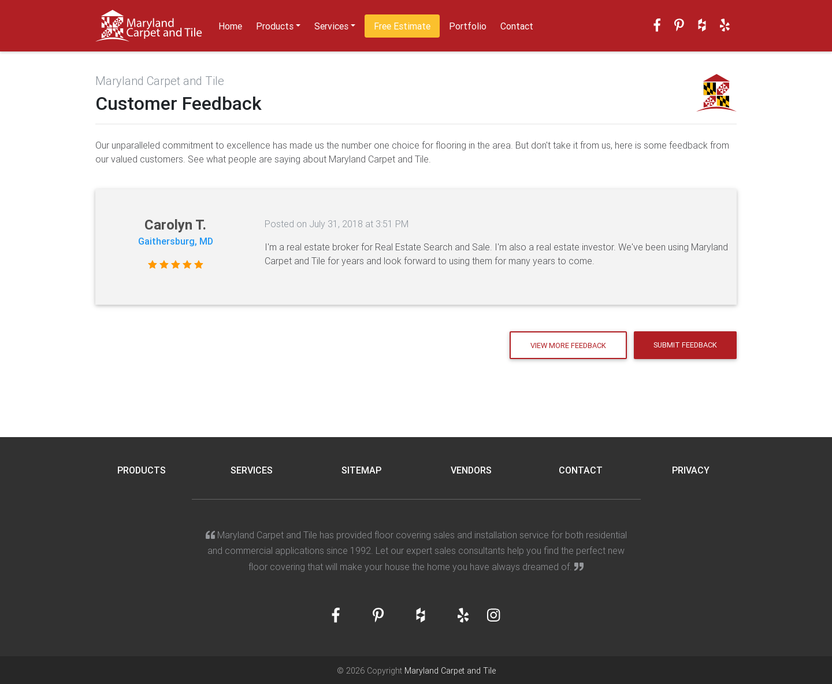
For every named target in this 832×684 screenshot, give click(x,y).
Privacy (691, 470)
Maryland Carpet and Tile (450, 670)
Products (275, 26)
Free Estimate (402, 26)
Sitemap (361, 470)
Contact (516, 26)
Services (331, 26)
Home (230, 26)
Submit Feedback (685, 345)
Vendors (471, 470)
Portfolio (467, 26)
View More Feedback (568, 345)
